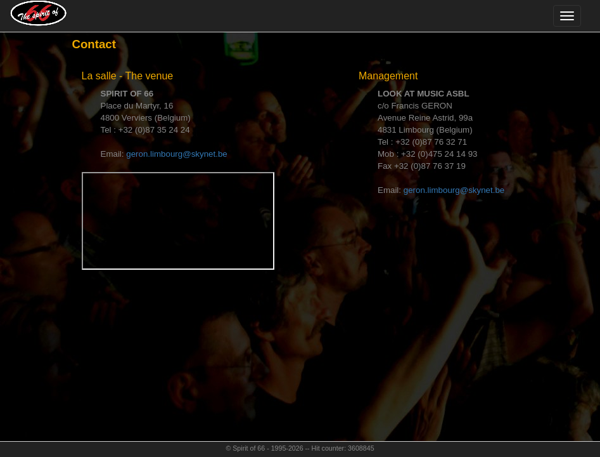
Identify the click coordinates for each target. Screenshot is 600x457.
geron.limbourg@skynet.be (176, 154)
